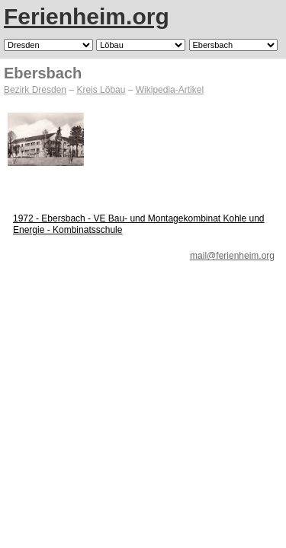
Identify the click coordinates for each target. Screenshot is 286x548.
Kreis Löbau (100, 89)
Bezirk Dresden (35, 89)
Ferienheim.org (86, 16)
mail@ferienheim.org (232, 255)
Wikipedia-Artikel (170, 89)
